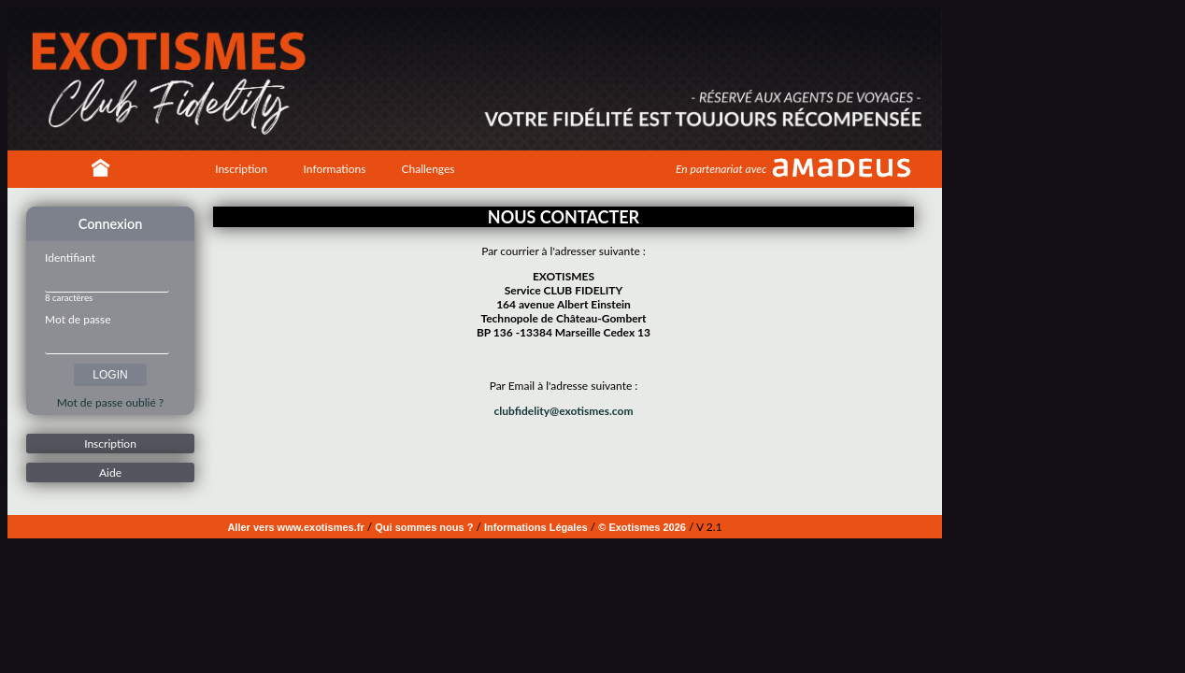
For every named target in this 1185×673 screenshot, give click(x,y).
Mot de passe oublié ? (110, 402)
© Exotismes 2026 (642, 527)
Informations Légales (536, 527)
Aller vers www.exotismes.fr (295, 527)
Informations (335, 169)
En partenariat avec (721, 169)
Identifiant (70, 258)
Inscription (241, 169)
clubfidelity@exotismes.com (564, 411)
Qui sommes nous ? (424, 527)
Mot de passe (78, 319)
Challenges (427, 169)
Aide (110, 472)
